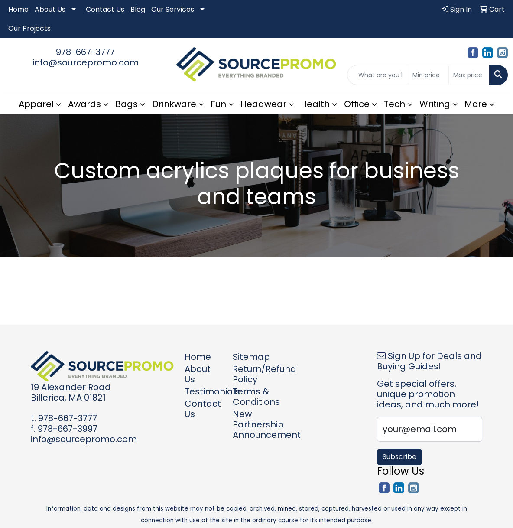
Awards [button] (84, 104)
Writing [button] (434, 104)
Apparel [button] (36, 104)
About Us (50, 9)
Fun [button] (218, 104)
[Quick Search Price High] (469, 75)
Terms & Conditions (251, 396)
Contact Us (105, 9)
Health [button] (315, 104)
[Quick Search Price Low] (428, 75)
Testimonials (203, 391)
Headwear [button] (263, 104)
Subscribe (399, 457)
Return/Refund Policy (251, 374)
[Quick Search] (377, 75)
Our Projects (29, 28)
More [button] (475, 104)
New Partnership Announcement (251, 424)
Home (18, 9)
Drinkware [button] (174, 104)
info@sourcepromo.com (85, 62)
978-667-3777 (85, 52)
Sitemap (251, 357)
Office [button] (357, 104)
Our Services (172, 9)
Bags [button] (126, 104)
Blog (137, 9)
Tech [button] (394, 104)
